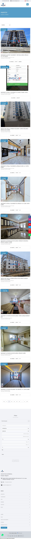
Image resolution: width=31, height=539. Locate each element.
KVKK (2, 517)
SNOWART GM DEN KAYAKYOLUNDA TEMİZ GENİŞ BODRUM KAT (15, 316)
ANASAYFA (2, 14)
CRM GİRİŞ (4, 527)
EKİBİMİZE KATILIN (4, 524)
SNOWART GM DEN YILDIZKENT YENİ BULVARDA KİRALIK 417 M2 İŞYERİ (14, 55)
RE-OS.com (20, 533)
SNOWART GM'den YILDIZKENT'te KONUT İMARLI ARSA (14, 92)
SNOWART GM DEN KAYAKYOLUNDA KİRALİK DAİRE (13, 353)
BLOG (2, 507)
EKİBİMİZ (2, 502)
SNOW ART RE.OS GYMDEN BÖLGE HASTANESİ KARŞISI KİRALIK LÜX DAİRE (14, 279)
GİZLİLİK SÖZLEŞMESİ (4, 519)
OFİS (1, 499)
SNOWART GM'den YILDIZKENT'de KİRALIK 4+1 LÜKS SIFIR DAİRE (15, 204)
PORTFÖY (2, 504)
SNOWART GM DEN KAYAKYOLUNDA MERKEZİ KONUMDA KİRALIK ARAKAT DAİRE (14, 241)
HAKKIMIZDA (3, 496)
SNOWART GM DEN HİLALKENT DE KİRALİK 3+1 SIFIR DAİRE (15, 389)
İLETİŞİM (2, 522)
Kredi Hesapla (4, 421)
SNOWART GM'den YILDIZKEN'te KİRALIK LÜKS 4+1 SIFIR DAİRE (15, 166)
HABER (2, 514)
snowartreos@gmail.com (15, 0)
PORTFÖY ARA (15, 460)
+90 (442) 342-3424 (6, 0)
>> (27, 401)
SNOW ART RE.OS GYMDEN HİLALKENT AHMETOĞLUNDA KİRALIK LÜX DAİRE (14, 129)
